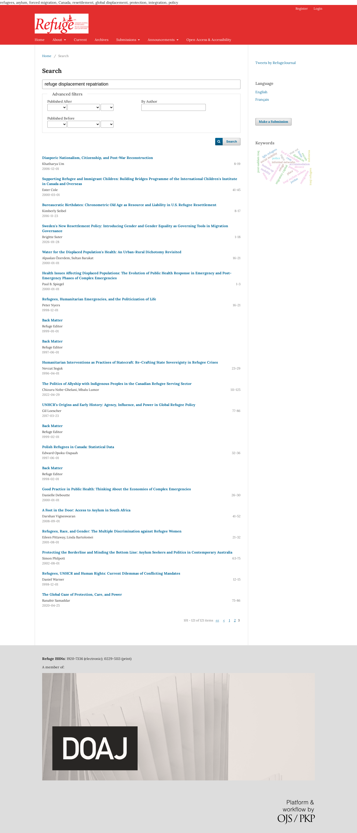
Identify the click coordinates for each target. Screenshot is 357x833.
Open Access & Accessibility (208, 39)
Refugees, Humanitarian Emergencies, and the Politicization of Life (99, 299)
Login (318, 8)
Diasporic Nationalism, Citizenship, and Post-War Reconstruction (97, 157)
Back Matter (52, 320)
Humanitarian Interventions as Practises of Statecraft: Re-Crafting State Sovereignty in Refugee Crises (130, 362)
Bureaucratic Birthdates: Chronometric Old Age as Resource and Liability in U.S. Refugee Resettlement (129, 205)
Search (231, 141)
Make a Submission (273, 122)
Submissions (126, 39)
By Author (149, 101)
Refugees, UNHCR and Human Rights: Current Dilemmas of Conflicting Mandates (111, 573)
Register (302, 8)
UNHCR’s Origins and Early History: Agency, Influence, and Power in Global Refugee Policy (118, 404)
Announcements (162, 39)
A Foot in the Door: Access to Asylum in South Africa (86, 510)
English (261, 92)
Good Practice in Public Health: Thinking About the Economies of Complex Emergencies (116, 489)
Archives (101, 39)
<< (217, 620)
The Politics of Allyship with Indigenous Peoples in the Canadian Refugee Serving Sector (117, 383)
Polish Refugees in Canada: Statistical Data (78, 447)
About (58, 39)
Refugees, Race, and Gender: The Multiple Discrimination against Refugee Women (111, 531)
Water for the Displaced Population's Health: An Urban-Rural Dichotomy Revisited (111, 252)
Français (262, 99)
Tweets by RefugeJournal (275, 63)
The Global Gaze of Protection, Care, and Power (82, 594)
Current (80, 39)
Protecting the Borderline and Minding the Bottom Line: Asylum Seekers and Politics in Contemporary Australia (137, 552)
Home (40, 39)
